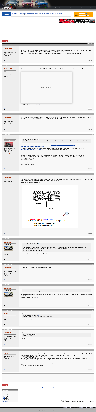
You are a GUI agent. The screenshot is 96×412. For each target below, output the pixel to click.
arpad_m (6, 138)
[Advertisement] (29, 28)
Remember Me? (89, 13)
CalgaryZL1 (7, 242)
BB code (4, 396)
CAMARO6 (16, 13)
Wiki (39, 7)
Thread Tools (89, 43)
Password (76, 15)
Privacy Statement (76, 407)
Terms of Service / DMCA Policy (87, 407)
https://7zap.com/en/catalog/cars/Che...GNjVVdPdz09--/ (33, 149)
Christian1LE (8, 48)
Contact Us (65, 407)
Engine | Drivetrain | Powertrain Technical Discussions (29, 13)
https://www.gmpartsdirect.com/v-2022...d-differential (32, 146)
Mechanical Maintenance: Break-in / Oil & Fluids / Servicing (51, 13)
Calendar (69, 7)
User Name (77, 13)
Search (91, 7)
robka (6, 353)
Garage (31, 7)
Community (58, 7)
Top (95, 407)
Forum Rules (5, 401)
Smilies (4, 397)
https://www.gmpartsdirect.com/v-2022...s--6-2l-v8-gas (63, 145)
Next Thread (51, 387)
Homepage (21, 7)
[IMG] (4, 398)
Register (47, 7)
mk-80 (6, 313)
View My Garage (7, 153)
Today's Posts (81, 7)
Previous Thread (45, 387)
